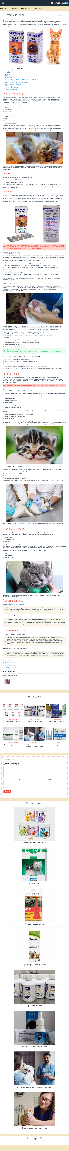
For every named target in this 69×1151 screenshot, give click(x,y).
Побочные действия (10, 86)
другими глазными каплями (26, 523)
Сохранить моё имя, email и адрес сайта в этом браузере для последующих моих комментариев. (32, 788)
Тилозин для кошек (10, 667)
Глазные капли (9, 81)
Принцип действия (10, 71)
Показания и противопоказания (16, 82)
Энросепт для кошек (11, 665)
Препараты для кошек (26, 8)
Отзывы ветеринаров (11, 89)
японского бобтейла (18, 604)
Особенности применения (14, 84)
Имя (18, 779)
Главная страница (4, 8)
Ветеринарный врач (20, 680)
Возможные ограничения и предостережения (20, 79)
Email (49, 779)
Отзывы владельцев (11, 87)
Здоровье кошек (14, 8)
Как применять (11, 77)
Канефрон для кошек (11, 662)
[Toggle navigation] (3, 3)
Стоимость (7, 72)
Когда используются (12, 76)
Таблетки (7, 74)
